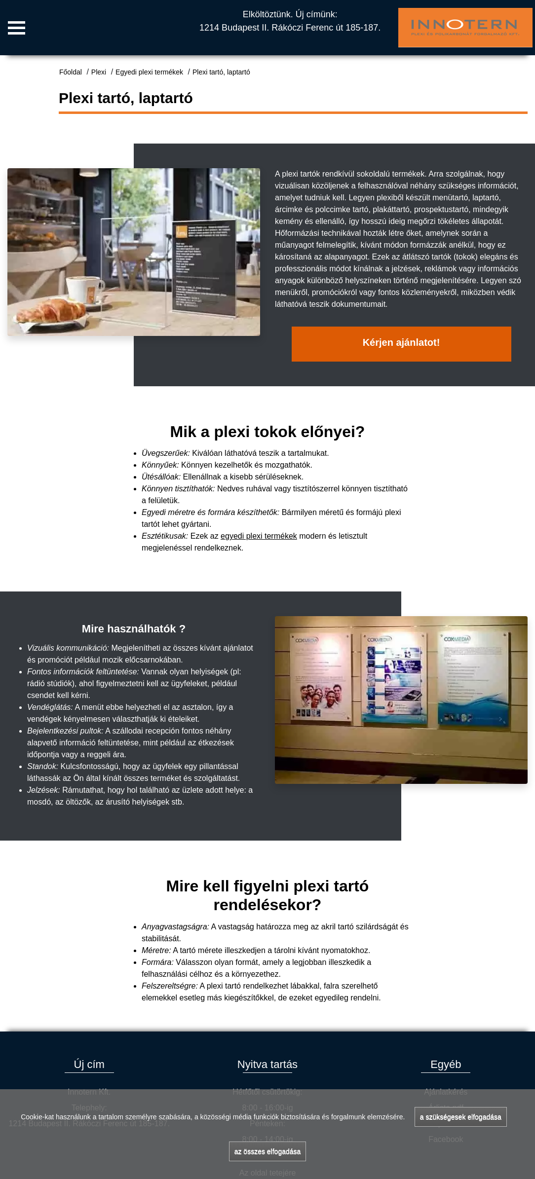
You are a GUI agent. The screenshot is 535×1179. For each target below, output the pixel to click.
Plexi (98, 72)
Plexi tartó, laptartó (221, 72)
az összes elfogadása (267, 1151)
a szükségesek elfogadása (460, 1117)
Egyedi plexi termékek (149, 72)
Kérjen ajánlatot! (401, 342)
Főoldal (70, 72)
